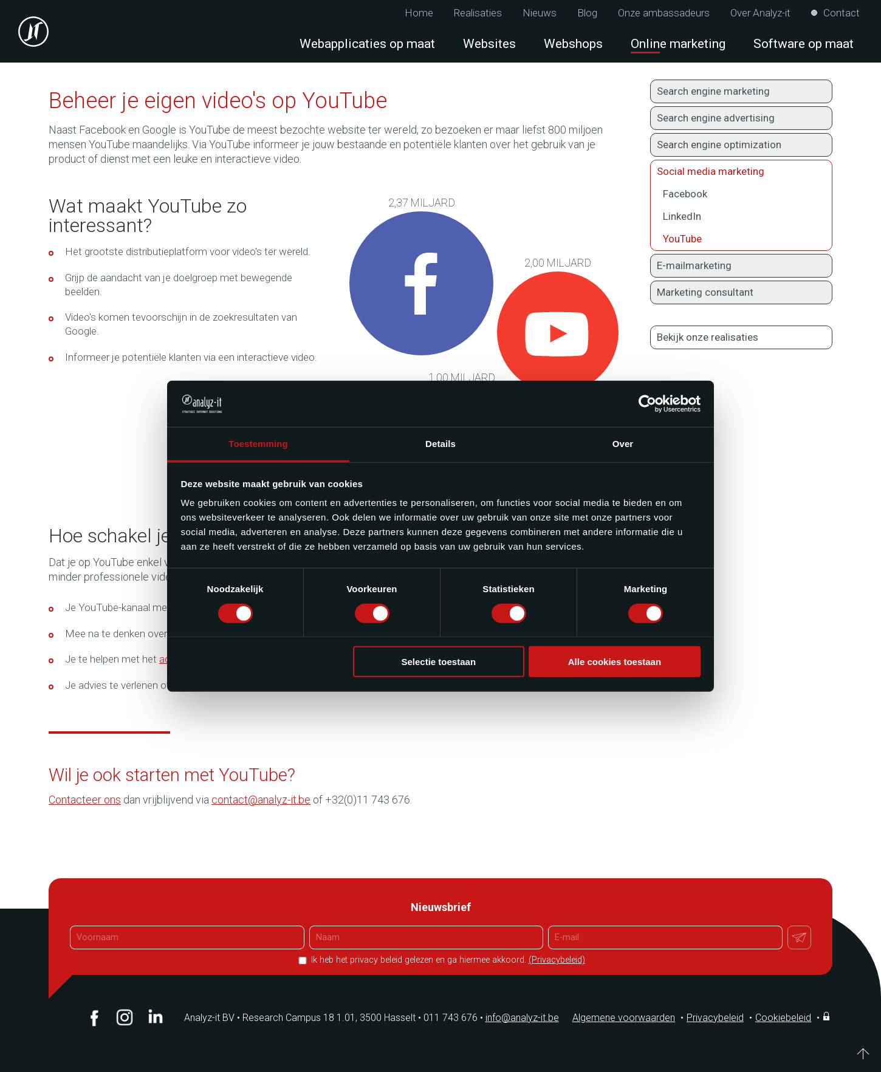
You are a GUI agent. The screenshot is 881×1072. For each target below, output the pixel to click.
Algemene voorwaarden (623, 1017)
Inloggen (827, 1016)
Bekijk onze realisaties (707, 337)
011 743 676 (454, 1017)
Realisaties (478, 13)
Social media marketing (741, 171)
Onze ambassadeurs (664, 13)
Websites (489, 43)
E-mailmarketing (694, 265)
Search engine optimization (719, 144)
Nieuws (540, 13)
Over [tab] (623, 444)
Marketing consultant (705, 292)
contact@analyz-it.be (260, 799)
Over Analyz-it (760, 13)
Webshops (573, 43)
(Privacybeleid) (557, 960)
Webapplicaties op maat (367, 43)
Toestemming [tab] (258, 444)
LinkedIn (682, 216)
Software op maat (803, 43)
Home (419, 13)
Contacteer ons (85, 799)
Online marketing (678, 43)
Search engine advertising (716, 118)
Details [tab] (440, 444)
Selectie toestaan (439, 662)
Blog (587, 13)
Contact (841, 13)
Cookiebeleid (783, 1017)
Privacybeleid (715, 1017)
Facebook (685, 194)
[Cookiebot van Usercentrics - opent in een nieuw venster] (647, 404)
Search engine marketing (713, 91)
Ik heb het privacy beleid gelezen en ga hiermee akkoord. (447, 960)
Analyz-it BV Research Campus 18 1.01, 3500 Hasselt (300, 1017)
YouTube (682, 239)
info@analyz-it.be (522, 1017)
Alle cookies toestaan (614, 662)
